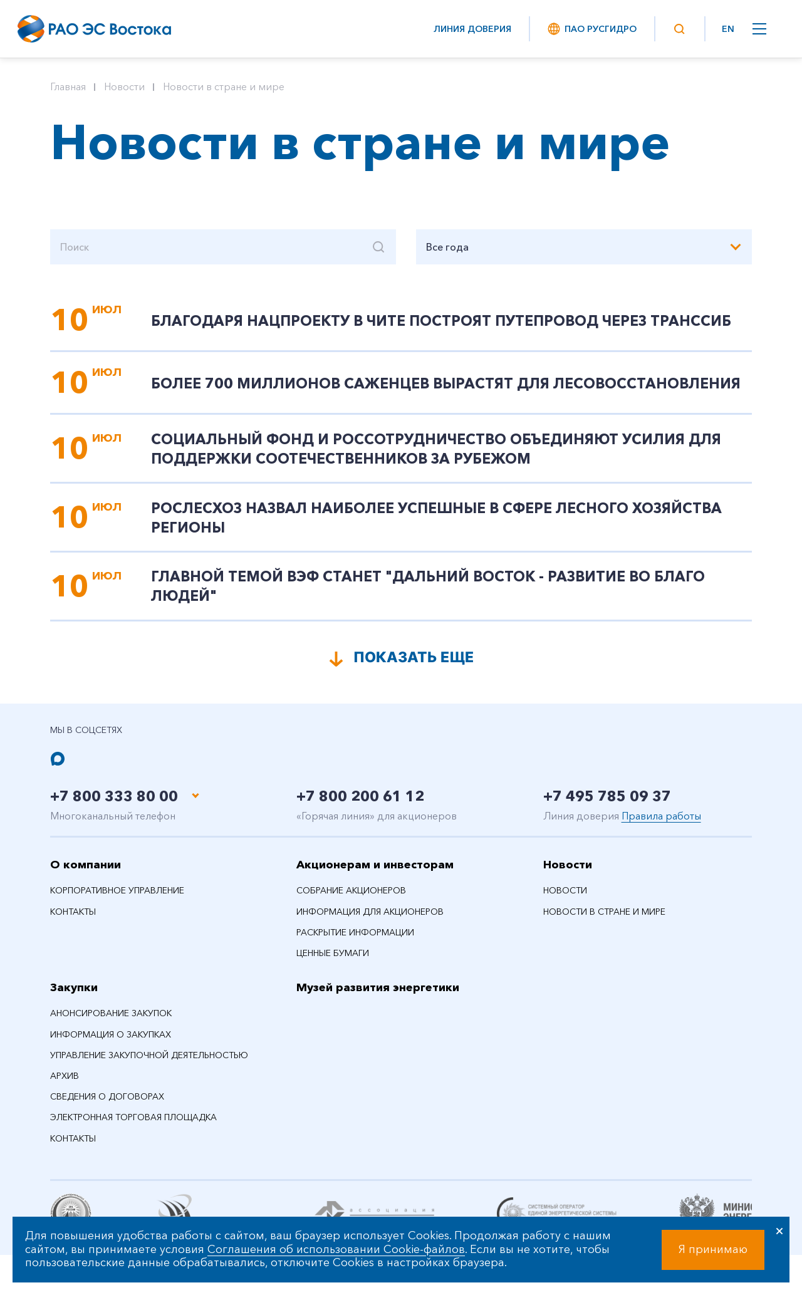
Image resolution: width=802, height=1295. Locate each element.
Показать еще (413, 664)
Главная (68, 86)
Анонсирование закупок (111, 1021)
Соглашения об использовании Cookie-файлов (336, 1249)
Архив (64, 1083)
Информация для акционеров (370, 919)
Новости (124, 86)
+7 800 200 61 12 (363, 803)
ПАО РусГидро (591, 28)
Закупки (74, 995)
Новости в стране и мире (223, 86)
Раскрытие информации (355, 939)
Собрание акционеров (351, 898)
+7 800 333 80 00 (117, 803)
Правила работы (661, 823)
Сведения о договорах (107, 1104)
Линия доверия (472, 28)
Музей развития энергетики (377, 995)
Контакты (73, 919)
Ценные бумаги (332, 960)
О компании (85, 872)
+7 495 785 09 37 (610, 803)
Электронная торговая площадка (133, 1125)
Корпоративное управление (117, 898)
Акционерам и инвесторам (375, 872)
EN (728, 28)
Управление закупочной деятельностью (149, 1062)
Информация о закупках (110, 1042)
